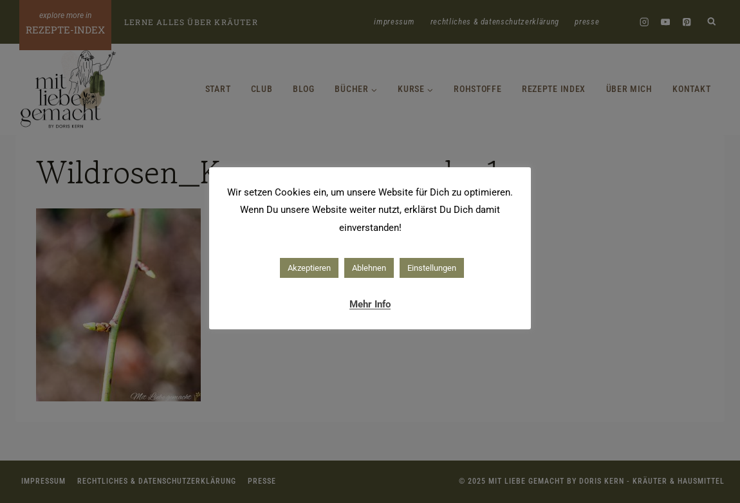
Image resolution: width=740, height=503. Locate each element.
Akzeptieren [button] (309, 268)
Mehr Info (370, 304)
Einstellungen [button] (431, 268)
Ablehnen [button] (369, 268)
